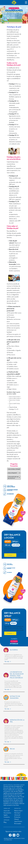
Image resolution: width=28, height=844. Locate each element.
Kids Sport (17, 813)
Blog (5, 822)
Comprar (9, 555)
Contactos (7, 817)
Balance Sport (18, 810)
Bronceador (17, 823)
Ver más (7, 661)
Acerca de (7, 810)
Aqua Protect (18, 821)
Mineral (16, 819)
